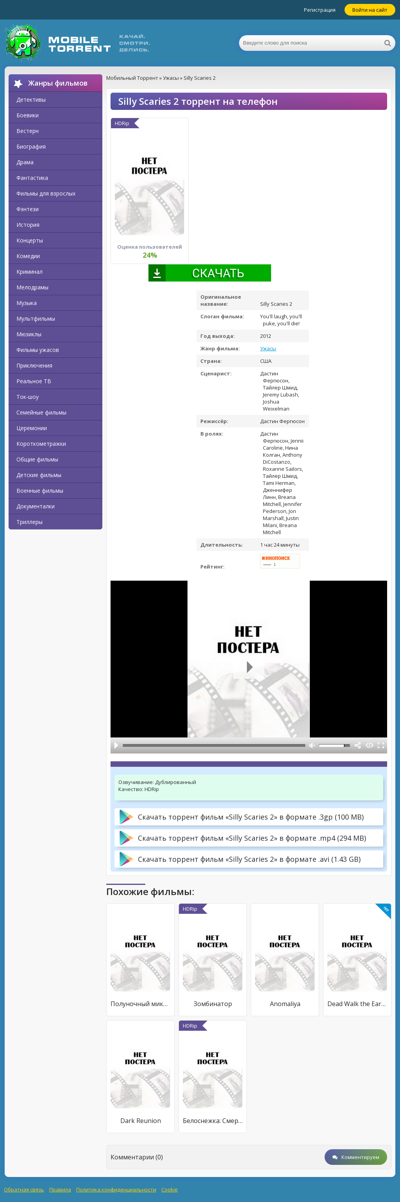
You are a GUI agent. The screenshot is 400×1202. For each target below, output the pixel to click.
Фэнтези (27, 209)
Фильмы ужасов (37, 349)
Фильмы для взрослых (45, 193)
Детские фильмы (38, 475)
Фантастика (32, 177)
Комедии (28, 256)
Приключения (34, 365)
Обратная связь (24, 1189)
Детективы (31, 99)
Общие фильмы (37, 459)
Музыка (26, 303)
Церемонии (31, 428)
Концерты (29, 240)
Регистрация (320, 9)
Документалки (35, 506)
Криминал (29, 271)
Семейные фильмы (41, 412)
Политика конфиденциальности (116, 1189)
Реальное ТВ (33, 381)
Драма (25, 162)
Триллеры (29, 522)
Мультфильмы (35, 318)
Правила (60, 1189)
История (27, 224)
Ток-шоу (27, 396)
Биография (31, 146)
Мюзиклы (28, 334)
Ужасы (268, 348)
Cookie (169, 1189)
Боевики (27, 115)
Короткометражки (41, 443)
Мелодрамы (32, 287)
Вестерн (27, 131)
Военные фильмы (39, 490)
